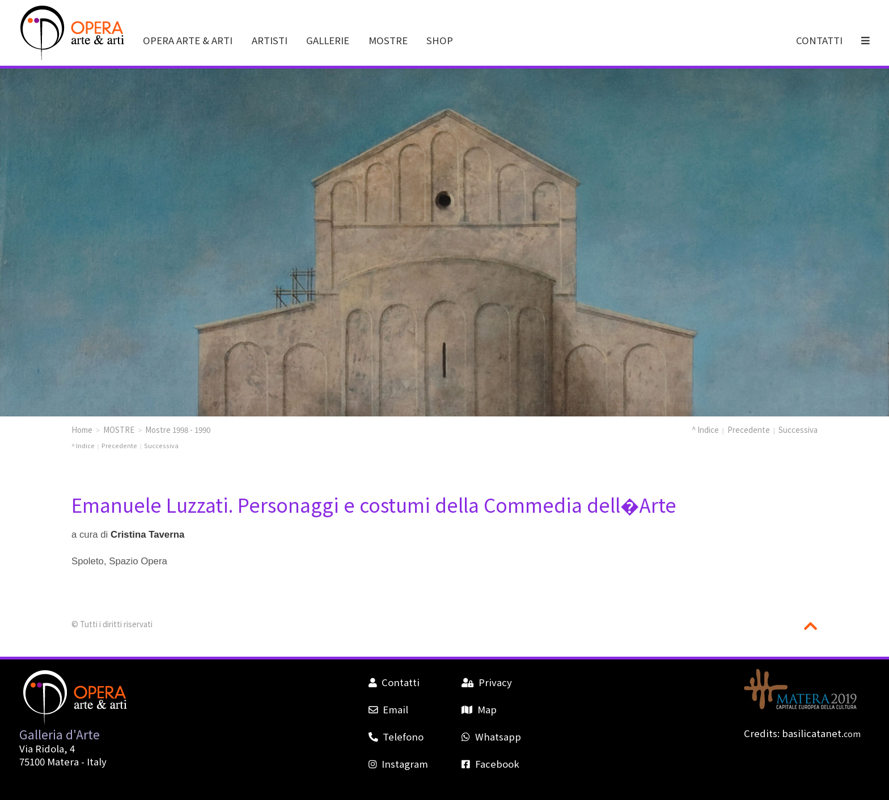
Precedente (748, 429)
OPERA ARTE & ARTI (187, 40)
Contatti (394, 682)
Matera (63, 761)
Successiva (798, 429)
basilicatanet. (821, 733)
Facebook (490, 764)
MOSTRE (388, 40)
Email (388, 709)
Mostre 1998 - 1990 (177, 429)
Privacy (486, 682)
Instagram (398, 764)
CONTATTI (819, 40)
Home (81, 429)
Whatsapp (491, 736)
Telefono (396, 736)
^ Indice (705, 429)
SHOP (439, 40)
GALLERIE (327, 40)
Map (479, 709)
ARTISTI (269, 40)
